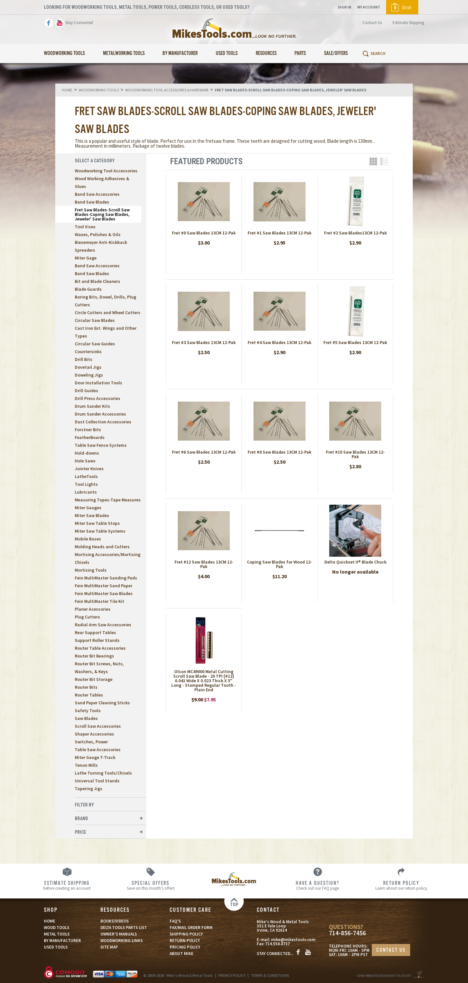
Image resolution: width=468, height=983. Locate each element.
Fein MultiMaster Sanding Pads (106, 578)
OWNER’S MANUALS (118, 934)
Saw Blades (86, 718)
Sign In (344, 7)
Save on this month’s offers (150, 885)
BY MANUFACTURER (62, 940)
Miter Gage (86, 258)
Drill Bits (83, 359)
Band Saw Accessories (97, 194)
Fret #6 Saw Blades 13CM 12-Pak (204, 452)
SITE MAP (109, 947)
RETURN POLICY (185, 940)
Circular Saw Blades (95, 320)
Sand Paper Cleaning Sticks (102, 703)
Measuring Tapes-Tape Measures (108, 500)
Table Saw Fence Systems (101, 445)
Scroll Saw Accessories (98, 726)
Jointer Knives (89, 469)
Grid (373, 161)
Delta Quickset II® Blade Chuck (355, 562)
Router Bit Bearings (94, 656)
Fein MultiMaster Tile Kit (99, 601)
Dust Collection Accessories (103, 422)
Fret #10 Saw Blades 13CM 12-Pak (355, 454)
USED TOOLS (56, 947)
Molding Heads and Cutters (102, 547)
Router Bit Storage (93, 679)
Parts (300, 53)
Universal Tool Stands (97, 781)
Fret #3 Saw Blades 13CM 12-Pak (204, 342)
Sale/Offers (336, 53)
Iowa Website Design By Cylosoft (384, 976)
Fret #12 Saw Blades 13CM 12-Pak (204, 564)
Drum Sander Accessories (100, 414)
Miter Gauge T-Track (95, 757)
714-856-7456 (347, 933)
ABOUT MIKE (181, 953)
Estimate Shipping (408, 22)
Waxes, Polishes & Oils (98, 234)
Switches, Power (91, 742)
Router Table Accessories (100, 648)
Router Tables (89, 695)
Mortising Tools (91, 570)
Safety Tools (88, 710)
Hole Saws (85, 461)
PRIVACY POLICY (231, 975)
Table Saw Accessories (98, 749)
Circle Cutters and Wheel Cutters (107, 312)
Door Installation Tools (98, 383)
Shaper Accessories (94, 734)
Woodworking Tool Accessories (106, 171)
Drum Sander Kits (92, 406)
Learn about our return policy (401, 885)
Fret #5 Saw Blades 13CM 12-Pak (355, 342)
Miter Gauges (88, 508)
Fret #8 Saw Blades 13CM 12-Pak (279, 452)
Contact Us (372, 22)
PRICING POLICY (185, 947)
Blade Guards (88, 289)
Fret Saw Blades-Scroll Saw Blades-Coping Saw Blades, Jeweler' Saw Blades (102, 214)
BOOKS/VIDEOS (114, 921)
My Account (368, 7)
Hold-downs (87, 453)
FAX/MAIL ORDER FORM (191, 927)
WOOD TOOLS (56, 927)
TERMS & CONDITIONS (270, 975)
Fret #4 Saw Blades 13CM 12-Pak (279, 342)
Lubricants (86, 492)
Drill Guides (86, 390)
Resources (266, 53)
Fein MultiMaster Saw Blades (104, 593)
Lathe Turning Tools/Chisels (103, 773)
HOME (49, 921)
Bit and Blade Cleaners (97, 281)
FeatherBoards (90, 437)
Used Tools (227, 53)
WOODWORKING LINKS (121, 940)
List (384, 161)
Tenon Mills (86, 765)
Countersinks (88, 351)
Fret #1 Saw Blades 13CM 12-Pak (279, 233)
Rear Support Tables (95, 632)
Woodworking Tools (64, 53)
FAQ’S (175, 921)
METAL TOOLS (57, 934)
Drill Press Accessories (97, 398)
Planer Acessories (92, 609)
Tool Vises (85, 227)
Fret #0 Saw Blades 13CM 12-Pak (204, 233)
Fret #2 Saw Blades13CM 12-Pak (355, 233)
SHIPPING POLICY (186, 934)
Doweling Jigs (89, 375)
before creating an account (67, 885)
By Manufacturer (180, 53)
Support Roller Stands (97, 640)
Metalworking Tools (124, 53)
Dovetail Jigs (88, 367)
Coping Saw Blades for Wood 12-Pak (279, 564)
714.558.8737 (277, 944)
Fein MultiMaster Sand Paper (103, 586)
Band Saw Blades (92, 202)
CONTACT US (391, 950)
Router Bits (86, 687)
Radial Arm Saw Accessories (103, 625)
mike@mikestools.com (293, 939)
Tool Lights (86, 484)
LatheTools (86, 476)
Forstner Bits (88, 429)
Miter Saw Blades (92, 515)
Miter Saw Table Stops (97, 523)
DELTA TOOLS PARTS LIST (123, 927)
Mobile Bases (88, 539)
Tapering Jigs (88, 788)
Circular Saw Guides (95, 344)
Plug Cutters (87, 617)
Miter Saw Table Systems (100, 531)
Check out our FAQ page (317, 885)
